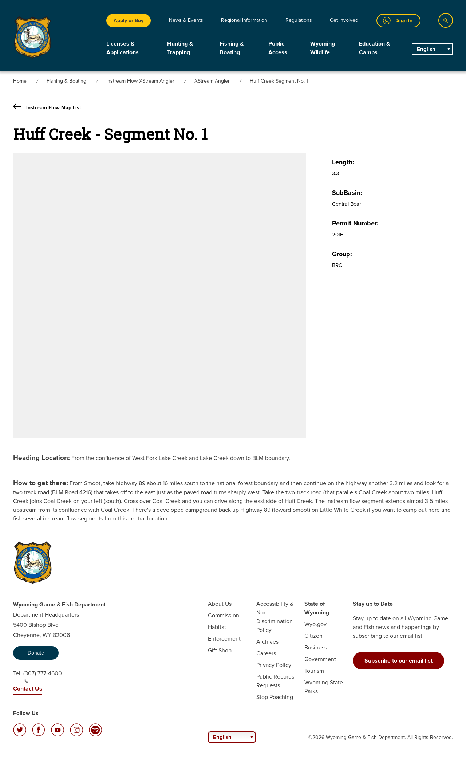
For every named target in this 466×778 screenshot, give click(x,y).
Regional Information (244, 20)
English (426, 49)
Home (20, 81)
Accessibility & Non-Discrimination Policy (274, 617)
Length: (343, 162)
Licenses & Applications (122, 47)
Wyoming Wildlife (322, 47)
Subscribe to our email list (398, 660)
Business (315, 647)
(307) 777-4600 (42, 676)
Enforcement (224, 638)
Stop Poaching (274, 697)
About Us (220, 604)
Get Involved (344, 20)
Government (320, 659)
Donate (36, 653)
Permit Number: (355, 223)
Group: (342, 254)
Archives (267, 641)
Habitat (217, 627)
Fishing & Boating (232, 47)
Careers (266, 653)
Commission (223, 615)
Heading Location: (41, 457)
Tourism (314, 671)
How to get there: (40, 483)
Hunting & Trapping (180, 47)
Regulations (298, 20)
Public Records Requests (275, 680)
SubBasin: (347, 192)
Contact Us (27, 688)
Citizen (313, 636)
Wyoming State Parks (323, 686)
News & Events (186, 20)
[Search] (445, 20)
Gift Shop (220, 650)
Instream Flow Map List (47, 107)
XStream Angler (212, 81)
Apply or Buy (128, 20)
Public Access (277, 47)
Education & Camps (374, 47)
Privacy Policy (273, 665)
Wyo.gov (315, 624)
